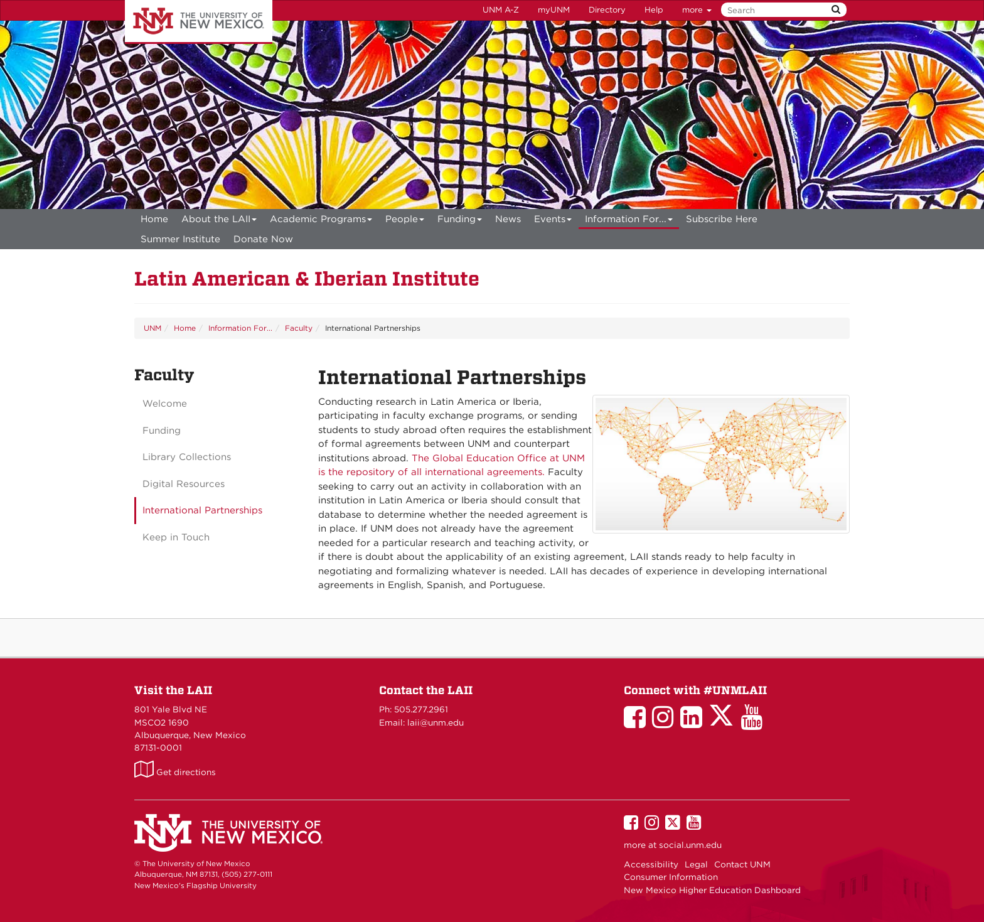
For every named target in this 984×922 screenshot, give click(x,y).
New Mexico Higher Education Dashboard (712, 890)
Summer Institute (180, 239)
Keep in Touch (176, 537)
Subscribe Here (721, 219)
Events (553, 221)
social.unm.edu (690, 845)
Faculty (299, 328)
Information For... (629, 221)
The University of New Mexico (198, 22)
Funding (460, 221)
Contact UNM (742, 864)
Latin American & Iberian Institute (306, 278)
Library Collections (186, 457)
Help (653, 9)
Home (154, 219)
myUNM (554, 9)
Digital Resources (183, 484)
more (697, 9)
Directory (607, 9)
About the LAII (219, 221)
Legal (696, 864)
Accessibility (651, 864)
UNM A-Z (501, 9)
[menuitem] (154, 219)
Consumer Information (671, 877)
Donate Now (263, 239)
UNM (152, 328)
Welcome (164, 403)
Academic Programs (321, 221)
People (405, 221)
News (508, 219)
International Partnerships (202, 510)
